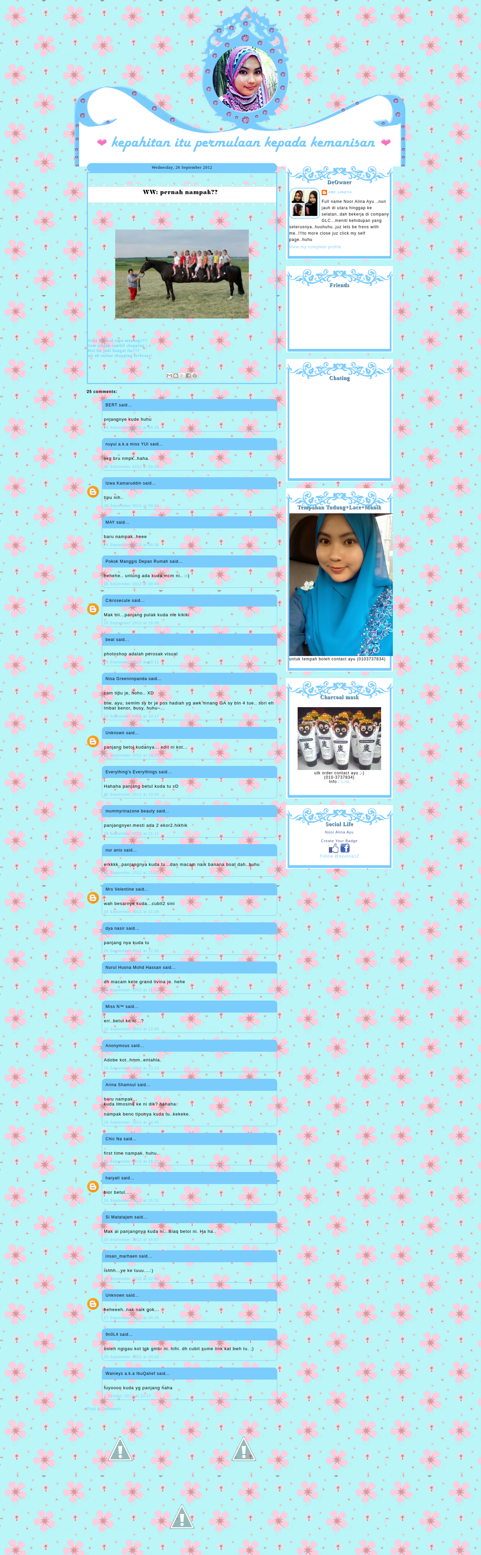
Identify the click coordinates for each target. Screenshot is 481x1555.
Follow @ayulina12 (339, 856)
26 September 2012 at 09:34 (131, 506)
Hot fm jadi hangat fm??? (114, 350)
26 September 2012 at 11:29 (131, 912)
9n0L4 (112, 1334)
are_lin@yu (340, 192)
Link (345, 781)
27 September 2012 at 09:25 (131, 1318)
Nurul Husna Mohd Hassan (133, 967)
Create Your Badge (339, 841)
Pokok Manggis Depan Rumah (137, 561)
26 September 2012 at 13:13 (131, 1068)
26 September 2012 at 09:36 (131, 545)
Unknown (115, 733)
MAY (110, 522)
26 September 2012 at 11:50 (131, 951)
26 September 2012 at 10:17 (131, 716)
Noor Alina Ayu (339, 832)
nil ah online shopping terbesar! (120, 355)
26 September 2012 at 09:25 (131, 427)
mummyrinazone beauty (130, 811)
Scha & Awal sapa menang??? (117, 340)
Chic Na (114, 1139)
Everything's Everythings (131, 772)
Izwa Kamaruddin (124, 483)
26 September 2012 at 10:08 (131, 623)
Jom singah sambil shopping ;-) (119, 345)
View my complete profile (315, 247)
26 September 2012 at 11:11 (131, 833)
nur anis (114, 850)
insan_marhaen (122, 1256)
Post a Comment (104, 1409)
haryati (113, 1178)
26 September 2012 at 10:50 (131, 794)
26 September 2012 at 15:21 (131, 1161)
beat (110, 639)
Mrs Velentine (120, 889)
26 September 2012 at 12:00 (131, 1029)
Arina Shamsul (121, 1084)
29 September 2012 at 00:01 (131, 1357)
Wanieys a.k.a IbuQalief (130, 1373)
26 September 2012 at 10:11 (131, 662)
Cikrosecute (118, 600)
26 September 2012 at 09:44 (131, 584)
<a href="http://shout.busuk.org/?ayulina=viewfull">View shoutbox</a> (339, 427)
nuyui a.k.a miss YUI (127, 444)
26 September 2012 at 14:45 (131, 1122)
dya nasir (115, 928)
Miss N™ (115, 1006)
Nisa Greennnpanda (126, 678)
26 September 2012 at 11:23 (131, 873)
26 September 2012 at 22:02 (131, 1279)
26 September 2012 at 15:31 (131, 1200)
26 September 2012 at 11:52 (131, 990)
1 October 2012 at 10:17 (127, 1396)
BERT (112, 405)
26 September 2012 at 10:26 (131, 755)
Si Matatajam (119, 1217)
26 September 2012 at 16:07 (131, 1240)
